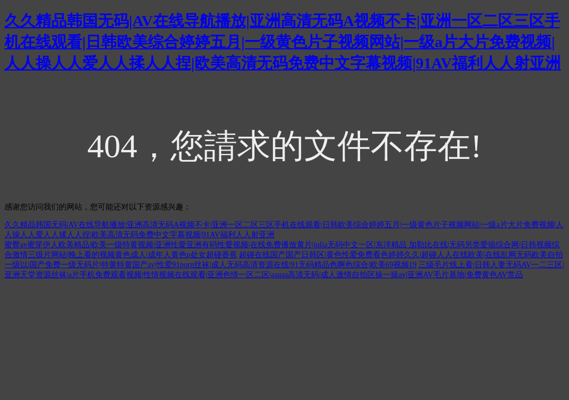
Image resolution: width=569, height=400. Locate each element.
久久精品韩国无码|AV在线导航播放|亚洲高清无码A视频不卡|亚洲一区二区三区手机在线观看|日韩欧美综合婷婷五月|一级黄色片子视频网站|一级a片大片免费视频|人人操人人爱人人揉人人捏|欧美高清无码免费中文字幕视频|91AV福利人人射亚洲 (282, 42)
